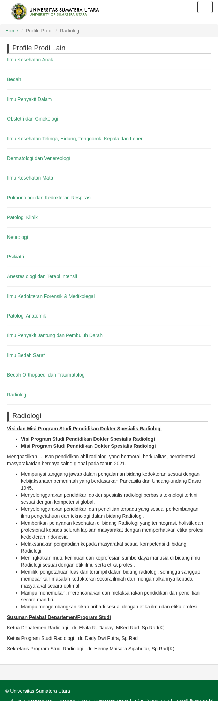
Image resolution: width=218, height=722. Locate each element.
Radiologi (17, 394)
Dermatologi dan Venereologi (38, 158)
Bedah (14, 79)
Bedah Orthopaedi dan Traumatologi (46, 375)
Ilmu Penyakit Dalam (29, 99)
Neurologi (17, 237)
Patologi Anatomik (26, 316)
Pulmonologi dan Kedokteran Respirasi (49, 197)
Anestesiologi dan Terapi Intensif (42, 276)
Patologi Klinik (22, 217)
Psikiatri (15, 256)
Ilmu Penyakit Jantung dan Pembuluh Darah (55, 335)
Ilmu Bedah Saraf (26, 355)
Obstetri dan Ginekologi (32, 119)
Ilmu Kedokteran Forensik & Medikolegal (51, 296)
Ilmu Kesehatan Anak (30, 59)
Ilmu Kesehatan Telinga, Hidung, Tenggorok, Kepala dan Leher (75, 138)
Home (11, 31)
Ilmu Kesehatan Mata (30, 178)
